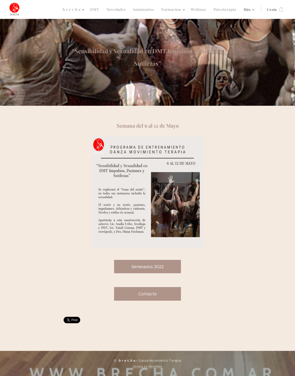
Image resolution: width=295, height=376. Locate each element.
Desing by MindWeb (147, 366)
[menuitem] (46, 9)
